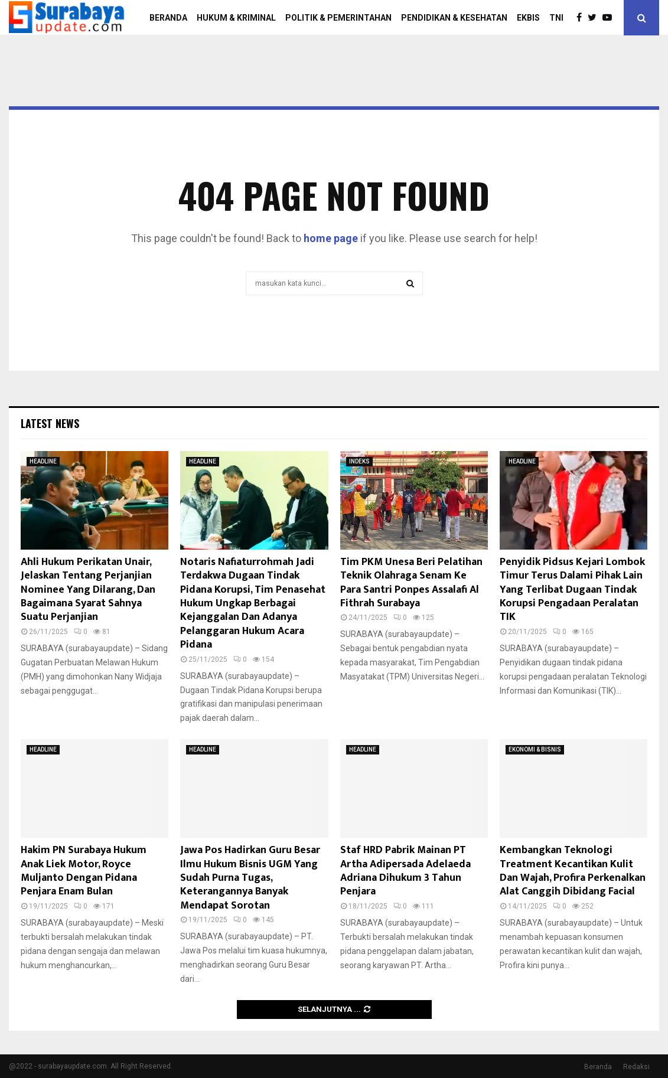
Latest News (50, 423)
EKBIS (528, 17)
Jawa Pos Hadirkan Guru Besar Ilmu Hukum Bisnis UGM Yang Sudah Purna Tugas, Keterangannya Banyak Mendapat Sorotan (250, 877)
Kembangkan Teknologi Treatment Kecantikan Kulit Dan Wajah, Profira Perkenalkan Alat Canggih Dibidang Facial (573, 870)
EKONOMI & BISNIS (535, 749)
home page (331, 238)
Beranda (598, 1067)
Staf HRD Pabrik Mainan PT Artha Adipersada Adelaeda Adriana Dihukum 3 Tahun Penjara (405, 870)
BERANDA (168, 17)
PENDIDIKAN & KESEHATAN (454, 17)
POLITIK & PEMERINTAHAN (338, 17)
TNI (556, 17)
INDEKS (359, 461)
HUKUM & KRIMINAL (236, 17)
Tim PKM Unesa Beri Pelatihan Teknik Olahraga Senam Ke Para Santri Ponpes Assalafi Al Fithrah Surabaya (411, 582)
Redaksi (636, 1067)
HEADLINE (43, 461)
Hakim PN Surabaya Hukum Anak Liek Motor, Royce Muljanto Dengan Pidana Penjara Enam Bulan (83, 870)
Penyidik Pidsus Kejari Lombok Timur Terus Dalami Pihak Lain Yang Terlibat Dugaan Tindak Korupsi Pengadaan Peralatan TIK (572, 589)
